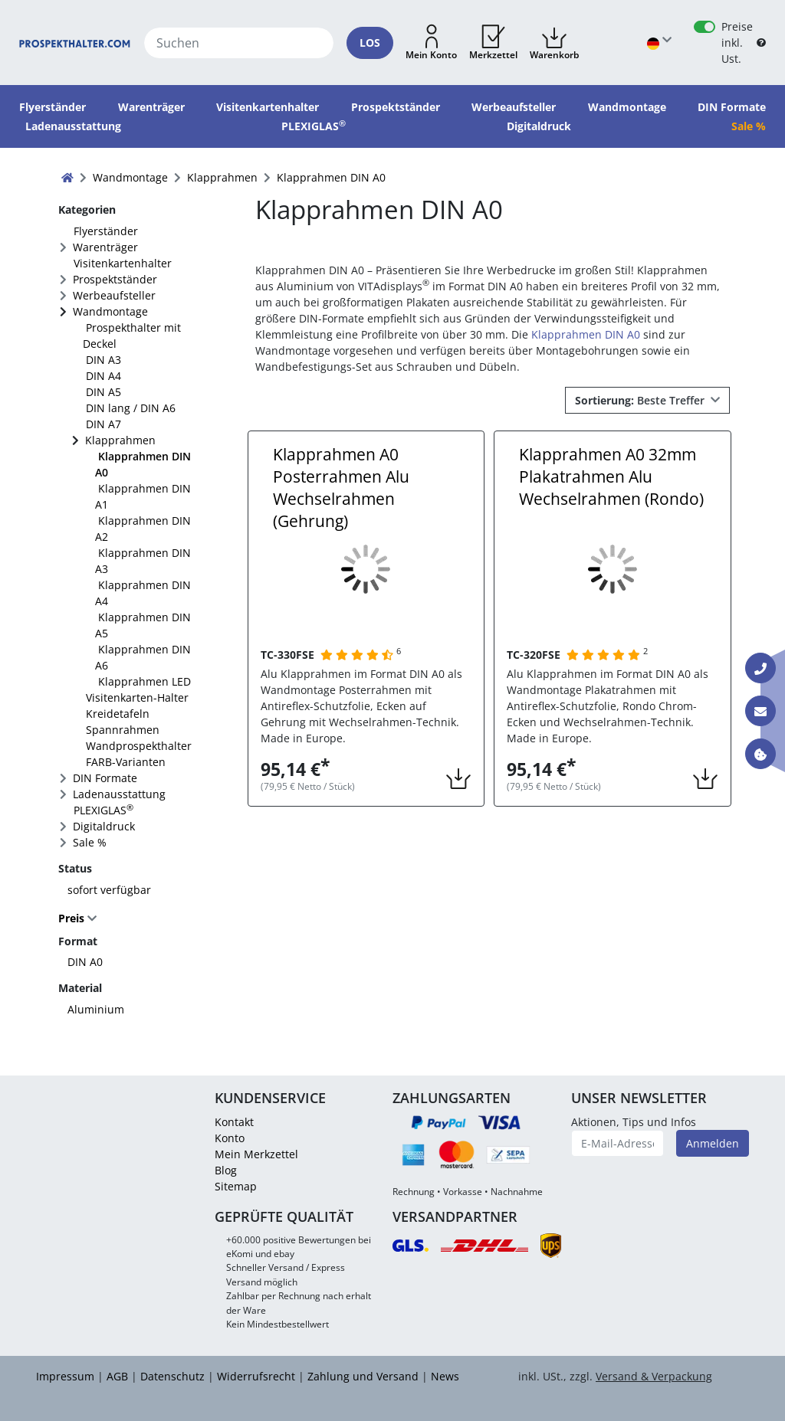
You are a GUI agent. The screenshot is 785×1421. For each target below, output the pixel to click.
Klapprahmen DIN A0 (143, 464)
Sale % (90, 842)
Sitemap (236, 1186)
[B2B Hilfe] (761, 42)
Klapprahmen (120, 440)
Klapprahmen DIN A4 (143, 593)
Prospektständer (115, 279)
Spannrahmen (122, 729)
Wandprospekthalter (139, 745)
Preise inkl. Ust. (737, 42)
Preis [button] (72, 918)
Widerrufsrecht (256, 1376)
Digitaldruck (104, 826)
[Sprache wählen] (659, 42)
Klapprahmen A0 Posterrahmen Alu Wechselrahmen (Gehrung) (341, 488)
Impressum (65, 1376)
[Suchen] (239, 43)
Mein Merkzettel (256, 1154)
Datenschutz (172, 1376)
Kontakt (234, 1122)
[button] (431, 43)
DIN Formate (105, 778)
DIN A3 (103, 359)
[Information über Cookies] (760, 753)
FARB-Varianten (126, 762)
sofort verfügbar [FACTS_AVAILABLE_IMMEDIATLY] (109, 889)
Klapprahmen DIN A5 (143, 625)
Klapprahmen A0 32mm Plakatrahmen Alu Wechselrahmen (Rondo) (611, 476)
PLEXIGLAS (103, 809)
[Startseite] (74, 42)
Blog (226, 1170)
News (445, 1376)
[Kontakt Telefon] (760, 668)
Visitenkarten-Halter (137, 697)
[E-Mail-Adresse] (618, 1143)
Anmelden (712, 1143)
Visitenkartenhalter (123, 263)
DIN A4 (103, 375)
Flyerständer (106, 231)
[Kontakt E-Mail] (760, 711)
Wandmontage (110, 311)
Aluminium (95, 1009)
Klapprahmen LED (144, 681)
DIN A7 (103, 424)
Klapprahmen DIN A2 (143, 528)
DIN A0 (85, 961)
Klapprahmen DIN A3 (143, 560)
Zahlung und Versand (363, 1376)
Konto (230, 1138)
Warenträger (105, 247)
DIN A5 (103, 392)
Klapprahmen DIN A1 (143, 496)
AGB (117, 1376)
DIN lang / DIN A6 (131, 408)
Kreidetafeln (117, 713)
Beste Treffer (641, 400)
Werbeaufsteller (114, 295)
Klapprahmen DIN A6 (143, 657)
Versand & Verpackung (654, 1376)
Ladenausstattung (119, 794)
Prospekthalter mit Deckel (132, 335)
